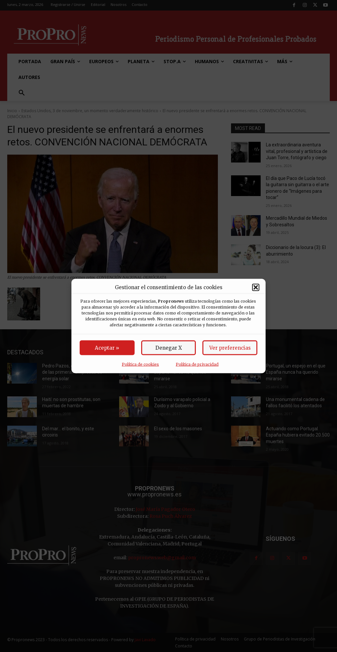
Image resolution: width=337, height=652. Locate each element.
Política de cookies (140, 364)
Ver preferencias (230, 348)
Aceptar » (107, 348)
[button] (255, 287)
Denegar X (168, 348)
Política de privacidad (197, 364)
